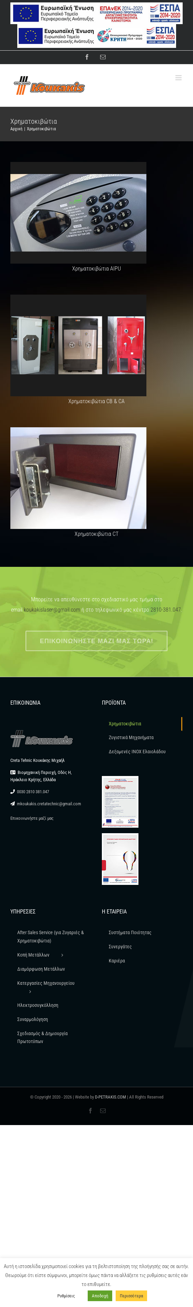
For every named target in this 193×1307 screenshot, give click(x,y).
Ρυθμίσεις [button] (66, 1295)
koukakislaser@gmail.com (52, 609)
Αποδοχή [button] (100, 1295)
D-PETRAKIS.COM (110, 1097)
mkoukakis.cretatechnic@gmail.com (49, 803)
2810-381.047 (166, 609)
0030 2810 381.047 (33, 791)
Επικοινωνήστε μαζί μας (32, 818)
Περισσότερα (131, 1295)
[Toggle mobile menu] (179, 77)
